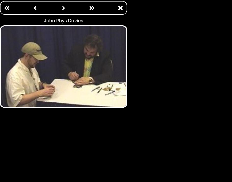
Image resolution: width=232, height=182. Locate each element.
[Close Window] (120, 8)
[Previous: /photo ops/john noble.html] (35, 8)
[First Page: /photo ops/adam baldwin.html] (7, 8)
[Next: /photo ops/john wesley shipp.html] (64, 8)
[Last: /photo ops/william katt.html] (92, 8)
